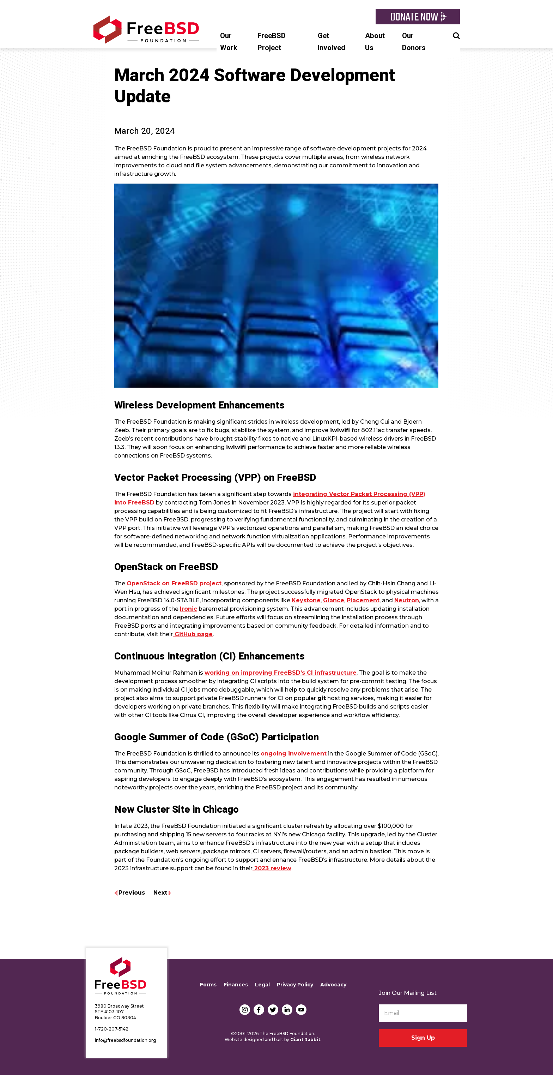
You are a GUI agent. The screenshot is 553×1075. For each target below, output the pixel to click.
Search (456, 35)
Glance (333, 600)
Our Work (228, 42)
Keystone (306, 600)
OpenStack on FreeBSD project (174, 583)
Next (160, 892)
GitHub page (193, 634)
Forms (208, 984)
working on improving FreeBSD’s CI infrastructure (281, 672)
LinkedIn (287, 1010)
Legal (262, 984)
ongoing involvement (294, 753)
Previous (132, 892)
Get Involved (331, 42)
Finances (236, 984)
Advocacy (333, 984)
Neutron (406, 600)
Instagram (245, 1010)
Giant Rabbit (305, 1039)
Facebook (259, 1010)
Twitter (273, 1010)
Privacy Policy (295, 984)
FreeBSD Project (271, 42)
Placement (363, 600)
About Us (375, 42)
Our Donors (414, 42)
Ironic (188, 608)
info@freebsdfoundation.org (125, 1040)
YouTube (301, 1010)
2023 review (272, 868)
